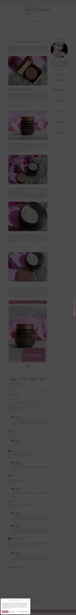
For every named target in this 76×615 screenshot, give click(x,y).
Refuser (13, 611)
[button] (28, 600)
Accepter (5, 611)
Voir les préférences (23, 611)
